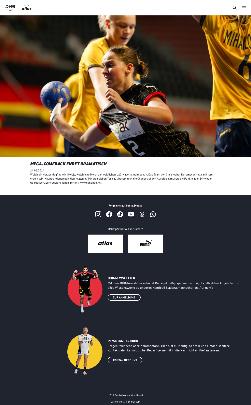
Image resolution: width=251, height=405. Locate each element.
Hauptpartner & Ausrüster (124, 229)
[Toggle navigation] (234, 7)
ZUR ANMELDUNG (124, 297)
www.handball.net (90, 182)
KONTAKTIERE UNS (125, 360)
